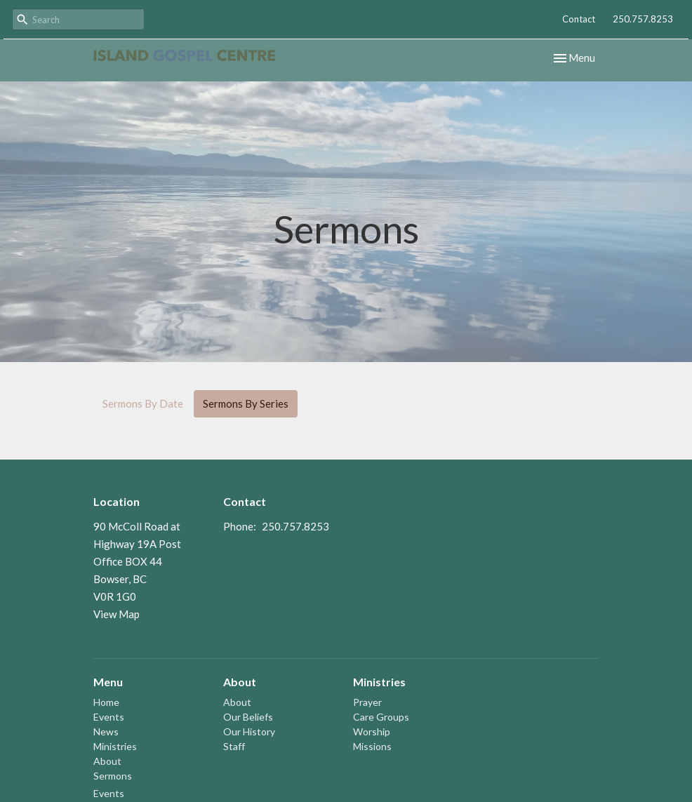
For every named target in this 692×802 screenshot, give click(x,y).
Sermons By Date (142, 403)
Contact (578, 19)
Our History (249, 731)
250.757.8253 (643, 19)
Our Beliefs (248, 717)
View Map (116, 614)
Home (106, 702)
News (106, 731)
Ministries (115, 746)
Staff (234, 746)
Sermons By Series (245, 403)
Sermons (112, 776)
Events (108, 717)
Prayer (367, 702)
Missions (372, 746)
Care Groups (381, 717)
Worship (371, 731)
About (107, 761)
